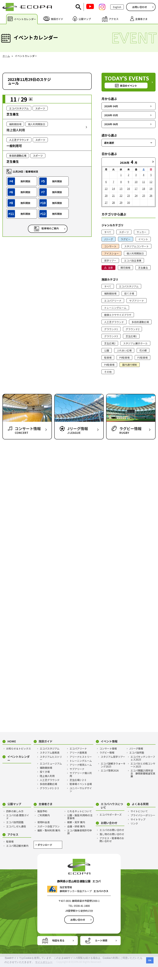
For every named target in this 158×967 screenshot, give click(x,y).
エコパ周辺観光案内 (17, 845)
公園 (106, 350)
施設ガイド (45, 741)
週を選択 (109, 143)
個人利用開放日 (135, 253)
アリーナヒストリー (81, 756)
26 (151, 195)
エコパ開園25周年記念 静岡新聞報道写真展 (143, 773)
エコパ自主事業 (132, 260)
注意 (110, 267)
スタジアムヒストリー (51, 758)
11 (143, 182)
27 (106, 202)
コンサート (110, 246)
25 (143, 195)
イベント (143, 239)
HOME (11, 741)
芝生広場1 (131, 336)
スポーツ (124, 232)
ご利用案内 (43, 815)
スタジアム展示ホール (135, 343)
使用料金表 (43, 822)
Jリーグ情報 (136, 748)
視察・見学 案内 (76, 822)
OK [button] (150, 960)
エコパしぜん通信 (16, 826)
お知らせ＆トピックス (18, 748)
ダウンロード (44, 845)
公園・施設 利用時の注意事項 (79, 817)
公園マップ (14, 804)
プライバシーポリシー (143, 815)
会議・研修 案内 (76, 826)
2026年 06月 (111, 124)
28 (113, 202)
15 (121, 188)
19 (151, 188)
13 (106, 188)
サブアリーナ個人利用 (81, 774)
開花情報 (125, 267)
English (117, 7)
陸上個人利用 (47, 775)
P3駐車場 (142, 357)
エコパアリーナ (112, 300)
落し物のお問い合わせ (112, 834)
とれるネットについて (79, 811)
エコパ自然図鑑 (14, 822)
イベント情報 (109, 741)
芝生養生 (143, 267)
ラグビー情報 (107, 752)
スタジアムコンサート (136, 246)
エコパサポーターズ (111, 814)
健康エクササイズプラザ (117, 315)
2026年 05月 (111, 115)
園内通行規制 (129, 364)
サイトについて (139, 811)
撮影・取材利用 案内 (48, 830)
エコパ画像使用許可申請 (79, 832)
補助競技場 (110, 293)
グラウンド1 (111, 329)
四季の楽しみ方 (14, 811)
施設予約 (42, 811)
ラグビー (126, 239)
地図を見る (58, 940)
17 (136, 188)
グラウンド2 (132, 329)
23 (128, 195)
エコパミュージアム (51, 763)
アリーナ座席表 (78, 752)
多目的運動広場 (140, 322)
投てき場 (129, 293)
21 (113, 195)
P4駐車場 (109, 364)
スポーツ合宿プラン (48, 826)
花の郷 (143, 350)
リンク (134, 823)
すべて (107, 232)
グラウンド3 (111, 336)
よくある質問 (140, 804)
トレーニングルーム (115, 308)
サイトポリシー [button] (43, 962)
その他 (108, 372)
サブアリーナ (136, 300)
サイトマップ (138, 819)
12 (151, 182)
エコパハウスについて (112, 805)
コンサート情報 (108, 748)
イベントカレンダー (18, 758)
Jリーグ (108, 239)
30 (128, 202)
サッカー (141, 232)
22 (121, 195)
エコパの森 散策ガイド (17, 817)
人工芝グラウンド (114, 322)
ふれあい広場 (124, 350)
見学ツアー (110, 260)
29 (121, 202)
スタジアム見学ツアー (113, 756)
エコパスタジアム (129, 286)
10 (136, 182)
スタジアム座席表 (49, 752)
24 (136, 195)
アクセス (12, 834)
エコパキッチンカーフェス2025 (143, 758)
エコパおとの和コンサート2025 (143, 765)
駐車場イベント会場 (81, 784)
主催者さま (45, 804)
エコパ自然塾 (136, 752)
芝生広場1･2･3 (78, 779)
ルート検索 (101, 940)
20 (106, 195)
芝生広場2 (109, 343)
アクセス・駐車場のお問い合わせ (112, 839)
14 (113, 188)
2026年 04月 (111, 106)
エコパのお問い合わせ (112, 829)
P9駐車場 (124, 357)
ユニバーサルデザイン (81, 789)
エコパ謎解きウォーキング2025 (113, 765)
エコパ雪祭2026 (110, 770)
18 (143, 188)
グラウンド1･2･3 (49, 788)
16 (128, 188)
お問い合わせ (139, 7)
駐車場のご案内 (50, 228)
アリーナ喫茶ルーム (81, 764)
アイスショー (111, 253)
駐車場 (108, 357)
